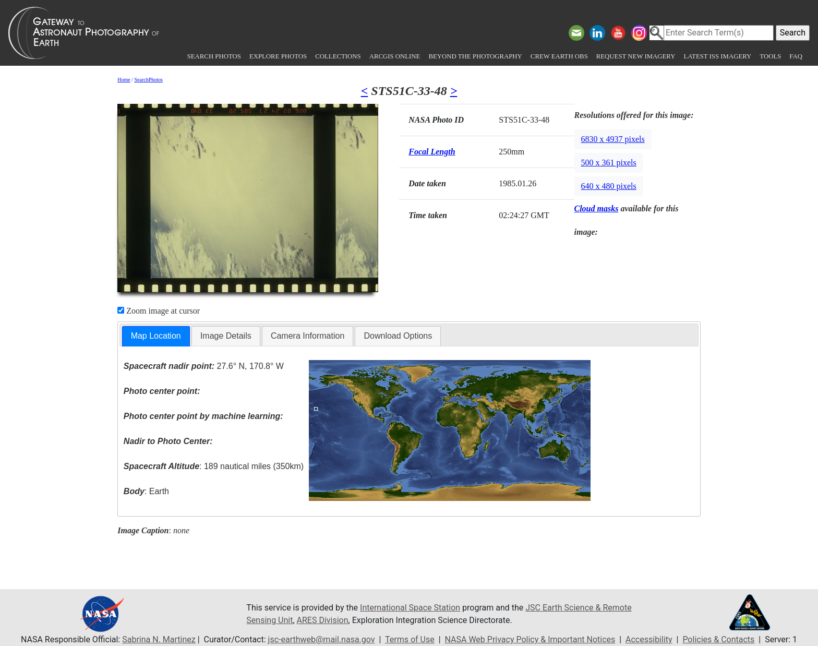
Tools (770, 56)
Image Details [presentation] (225, 335)
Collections (337, 56)
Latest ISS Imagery (717, 56)
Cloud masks (596, 208)
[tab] (156, 336)
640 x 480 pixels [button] (608, 186)
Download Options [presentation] (398, 335)
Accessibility (648, 639)
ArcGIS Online (394, 56)
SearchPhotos (149, 79)
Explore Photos (278, 56)
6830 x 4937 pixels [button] (613, 139)
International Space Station (410, 608)
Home (123, 79)
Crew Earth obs (559, 56)
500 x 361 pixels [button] (608, 162)
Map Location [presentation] (156, 335)
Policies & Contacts (718, 639)
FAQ (795, 56)
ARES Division (322, 620)
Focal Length (431, 151)
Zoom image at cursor (158, 310)
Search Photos (214, 56)
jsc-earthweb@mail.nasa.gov (321, 639)
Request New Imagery (636, 56)
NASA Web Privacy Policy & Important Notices (530, 639)
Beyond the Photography (475, 56)
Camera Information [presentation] (307, 335)
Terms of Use (410, 639)
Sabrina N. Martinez (158, 639)
